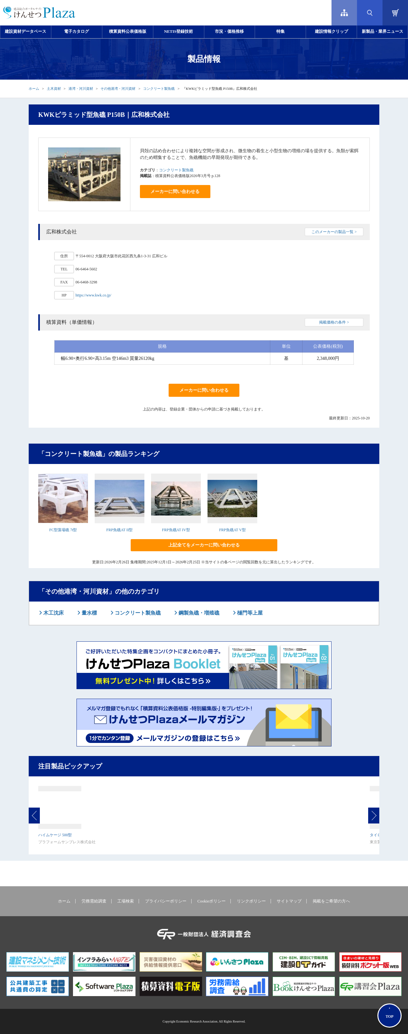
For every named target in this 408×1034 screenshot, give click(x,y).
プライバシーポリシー (165, 901)
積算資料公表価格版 (127, 31)
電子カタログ (76, 31)
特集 (280, 31)
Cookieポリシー (211, 901)
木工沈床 (53, 613)
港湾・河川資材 (81, 88)
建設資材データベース (25, 31)
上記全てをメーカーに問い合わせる (204, 545)
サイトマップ (289, 901)
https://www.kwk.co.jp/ (93, 295)
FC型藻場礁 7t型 (63, 530)
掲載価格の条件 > (334, 322)
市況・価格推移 (229, 31)
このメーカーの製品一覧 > (334, 232)
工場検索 (125, 901)
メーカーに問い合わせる (175, 191)
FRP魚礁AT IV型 (176, 530)
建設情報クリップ (331, 31)
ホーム (34, 88)
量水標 (88, 613)
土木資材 (54, 88)
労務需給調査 (94, 901)
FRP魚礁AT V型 (232, 530)
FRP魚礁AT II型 (119, 530)
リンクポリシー (251, 901)
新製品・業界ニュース (382, 31)
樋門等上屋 (249, 613)
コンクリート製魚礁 (159, 88)
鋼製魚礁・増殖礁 (198, 613)
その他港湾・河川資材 (117, 88)
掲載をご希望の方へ (331, 901)
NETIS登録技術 (178, 31)
